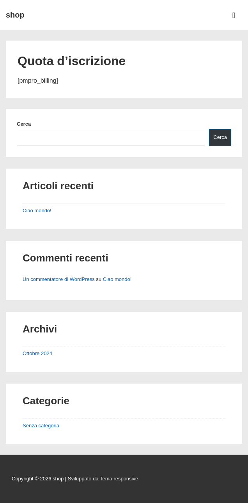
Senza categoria (41, 425)
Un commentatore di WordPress (59, 279)
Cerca (24, 124)
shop (15, 15)
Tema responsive (119, 479)
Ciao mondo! (37, 210)
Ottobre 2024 (37, 353)
